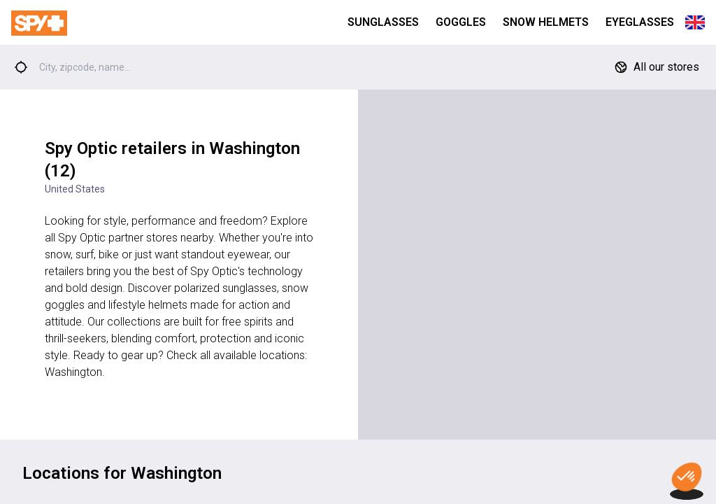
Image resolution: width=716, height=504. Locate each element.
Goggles (461, 22)
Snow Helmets (546, 22)
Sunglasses (383, 22)
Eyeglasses (640, 22)
